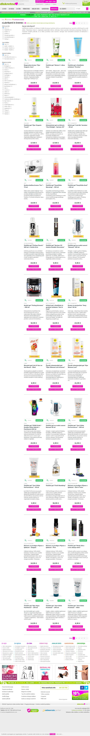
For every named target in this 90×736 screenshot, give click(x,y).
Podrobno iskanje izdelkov (28, 696)
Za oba (18, 9)
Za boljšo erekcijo (82, 646)
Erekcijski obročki (19, 651)
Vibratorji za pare (32, 646)
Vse (6, 28)
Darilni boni (31, 658)
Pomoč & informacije (7, 687)
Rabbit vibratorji (7, 649)
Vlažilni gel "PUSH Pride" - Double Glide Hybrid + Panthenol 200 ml (33, 427)
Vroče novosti (25, 687)
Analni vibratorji (57, 648)
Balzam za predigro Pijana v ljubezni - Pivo (56, 546)
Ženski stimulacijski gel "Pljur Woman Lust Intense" (55, 366)
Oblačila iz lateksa (70, 651)
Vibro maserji (43, 653)
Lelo (6, 88)
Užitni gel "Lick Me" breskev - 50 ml (77, 126)
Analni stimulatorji (57, 649)
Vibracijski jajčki (6, 658)
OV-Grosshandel (9, 97)
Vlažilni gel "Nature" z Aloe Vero (55, 66)
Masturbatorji (18, 656)
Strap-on (30, 649)
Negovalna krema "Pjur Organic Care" (32, 66)
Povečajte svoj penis (20, 646)
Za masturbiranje (9, 37)
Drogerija (54, 9)
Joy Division (8, 86)
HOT (6, 79)
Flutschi (7, 77)
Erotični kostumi (69, 654)
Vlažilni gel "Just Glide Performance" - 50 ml (32, 486)
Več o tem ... (60, 734)
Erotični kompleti (69, 649)
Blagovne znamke (26, 691)
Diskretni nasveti (45, 692)
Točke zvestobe (45, 694)
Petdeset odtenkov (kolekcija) (12, 99)
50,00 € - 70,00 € (9, 50)
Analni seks (35, 9)
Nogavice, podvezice (70, 653)
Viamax (6, 114)
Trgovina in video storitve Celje (14, 704)
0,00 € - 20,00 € (9, 46)
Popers (80, 648)
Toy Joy (6, 112)
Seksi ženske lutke (19, 659)
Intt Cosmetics (8, 80)
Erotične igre (31, 656)
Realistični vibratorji (45, 649)
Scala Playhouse (9, 104)
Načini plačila (5, 694)
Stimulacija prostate (20, 654)
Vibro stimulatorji (7, 646)
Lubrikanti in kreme (19, 19)
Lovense (7, 90)
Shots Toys (8, 106)
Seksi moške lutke (7, 659)
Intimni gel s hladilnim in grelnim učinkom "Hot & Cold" (54, 307)
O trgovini (43, 696)
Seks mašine (31, 651)
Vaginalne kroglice (7, 654)
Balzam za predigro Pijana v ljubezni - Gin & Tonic (78, 486)
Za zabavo (63, 9)
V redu (52, 734)
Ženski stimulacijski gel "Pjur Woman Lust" (78, 366)
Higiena (55, 654)
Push (6, 103)
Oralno (6, 33)
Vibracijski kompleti (45, 661)
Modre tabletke (19, 653)
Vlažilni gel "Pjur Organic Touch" (32, 126)
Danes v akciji (25, 689)
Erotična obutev (69, 659)
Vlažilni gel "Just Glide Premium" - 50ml (76, 606)
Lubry (6, 92)
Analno (7, 31)
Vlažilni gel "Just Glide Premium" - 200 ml (54, 606)
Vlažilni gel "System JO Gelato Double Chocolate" (55, 246)
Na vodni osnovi (9, 59)
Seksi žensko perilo (70, 646)
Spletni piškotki (6, 699)
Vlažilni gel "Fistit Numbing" (56, 485)
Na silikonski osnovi (10, 57)
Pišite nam (43, 698)
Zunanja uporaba (9, 35)
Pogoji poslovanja (29, 704)
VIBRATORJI (43, 643)
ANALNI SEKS (56, 643)
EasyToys (7, 71)
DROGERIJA (81, 643)
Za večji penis (18, 649)
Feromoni (80, 651)
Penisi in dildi (6, 648)
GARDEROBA (68, 643)
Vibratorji (26, 9)
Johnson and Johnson (10, 84)
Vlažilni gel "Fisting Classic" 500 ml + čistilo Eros (33, 246)
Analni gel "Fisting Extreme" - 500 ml (33, 306)
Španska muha (81, 649)
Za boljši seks (81, 654)
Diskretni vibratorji (45, 656)
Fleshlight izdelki (19, 658)
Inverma (7, 82)
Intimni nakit (68, 656)
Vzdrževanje (31, 659)
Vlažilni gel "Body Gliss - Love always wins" (76, 546)
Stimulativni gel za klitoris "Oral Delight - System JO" (55, 126)
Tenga (6, 110)
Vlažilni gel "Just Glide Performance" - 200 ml (76, 426)
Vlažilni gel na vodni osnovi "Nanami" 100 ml (77, 246)
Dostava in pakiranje (7, 691)
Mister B (7, 93)
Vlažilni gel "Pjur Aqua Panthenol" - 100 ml (31, 606)
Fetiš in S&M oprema (33, 653)
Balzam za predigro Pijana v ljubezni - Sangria (34, 546)
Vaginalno (7, 30)
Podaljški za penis (19, 648)
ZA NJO (4, 643)
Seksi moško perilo (20, 661)
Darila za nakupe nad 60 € (28, 699)
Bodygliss (7, 66)
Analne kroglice (57, 651)
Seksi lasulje (68, 658)
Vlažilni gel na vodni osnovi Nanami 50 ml (55, 426)
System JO (8, 108)
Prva (2, 19)
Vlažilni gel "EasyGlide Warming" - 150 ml (54, 186)
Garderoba (45, 9)
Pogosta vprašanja (7, 689)
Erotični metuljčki (7, 656)
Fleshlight (7, 75)
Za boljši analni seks (58, 653)
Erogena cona (8, 73)
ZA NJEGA (17, 643)
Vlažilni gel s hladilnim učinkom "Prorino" (76, 66)
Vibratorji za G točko (8, 651)
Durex (6, 69)
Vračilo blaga (5, 696)
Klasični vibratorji (44, 651)
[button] (33, 86)
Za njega (11, 9)
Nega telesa (81, 661)
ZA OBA (29, 643)
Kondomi (80, 653)
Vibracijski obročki (32, 648)
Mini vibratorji (43, 654)
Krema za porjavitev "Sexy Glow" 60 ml (77, 306)
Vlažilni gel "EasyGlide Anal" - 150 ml (78, 186)
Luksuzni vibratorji (44, 658)
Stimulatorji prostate (58, 646)
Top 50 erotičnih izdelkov (28, 694)
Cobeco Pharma (9, 68)
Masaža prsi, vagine (8, 653)
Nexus (6, 95)
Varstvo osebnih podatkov (43, 704)
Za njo (4, 9)
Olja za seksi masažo (33, 654)
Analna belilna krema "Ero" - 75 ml (34, 186)
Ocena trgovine (63, 699)
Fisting (6, 39)
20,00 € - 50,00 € (9, 48)
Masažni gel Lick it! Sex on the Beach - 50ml (33, 366)
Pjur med (7, 101)
